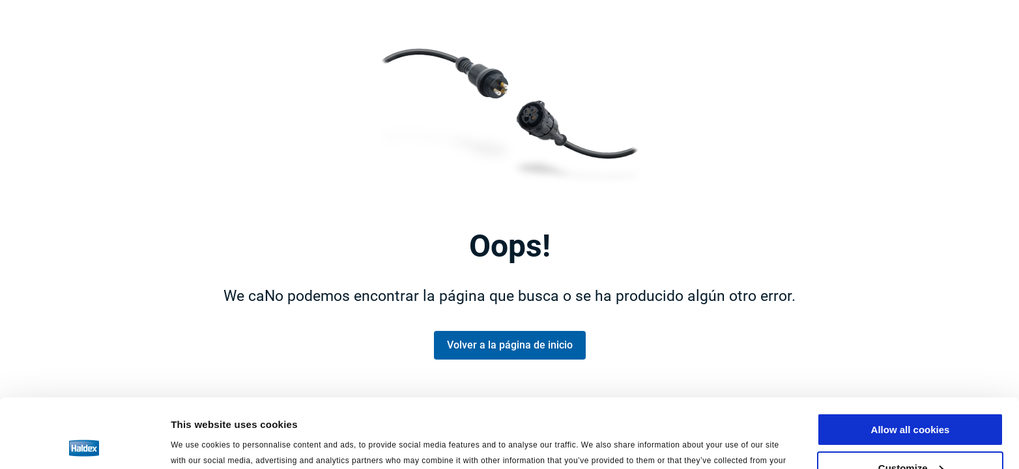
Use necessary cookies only (910, 436)
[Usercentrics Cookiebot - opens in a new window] (84, 443)
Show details (201, 442)
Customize (910, 399)
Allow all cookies (910, 360)
